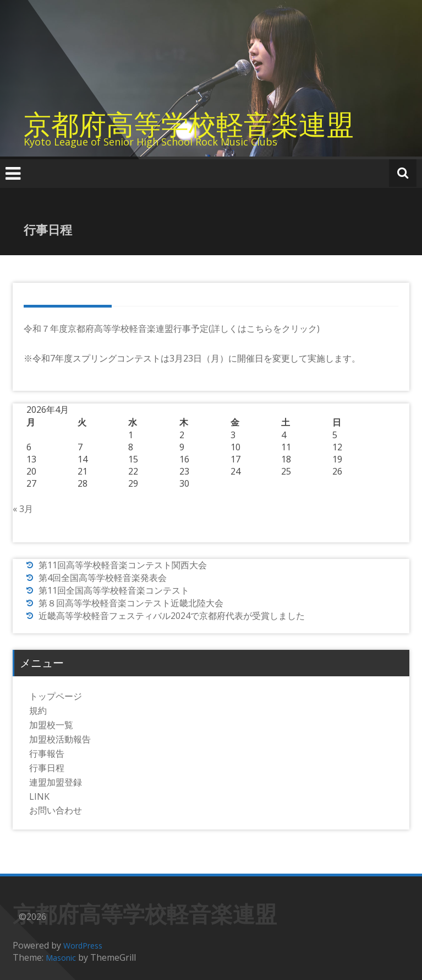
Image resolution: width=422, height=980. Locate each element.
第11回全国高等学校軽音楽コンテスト (114, 590)
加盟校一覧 (51, 725)
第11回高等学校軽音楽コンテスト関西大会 (123, 565)
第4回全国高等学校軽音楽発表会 (103, 578)
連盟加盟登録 (55, 782)
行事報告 (46, 753)
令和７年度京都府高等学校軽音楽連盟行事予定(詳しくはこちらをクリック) (172, 328)
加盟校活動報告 (60, 739)
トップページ (55, 696)
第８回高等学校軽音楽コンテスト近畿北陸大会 (131, 603)
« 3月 (23, 509)
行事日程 (46, 768)
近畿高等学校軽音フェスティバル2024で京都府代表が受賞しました (172, 616)
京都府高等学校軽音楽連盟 (189, 124)
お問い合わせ (55, 810)
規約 (38, 710)
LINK (39, 796)
